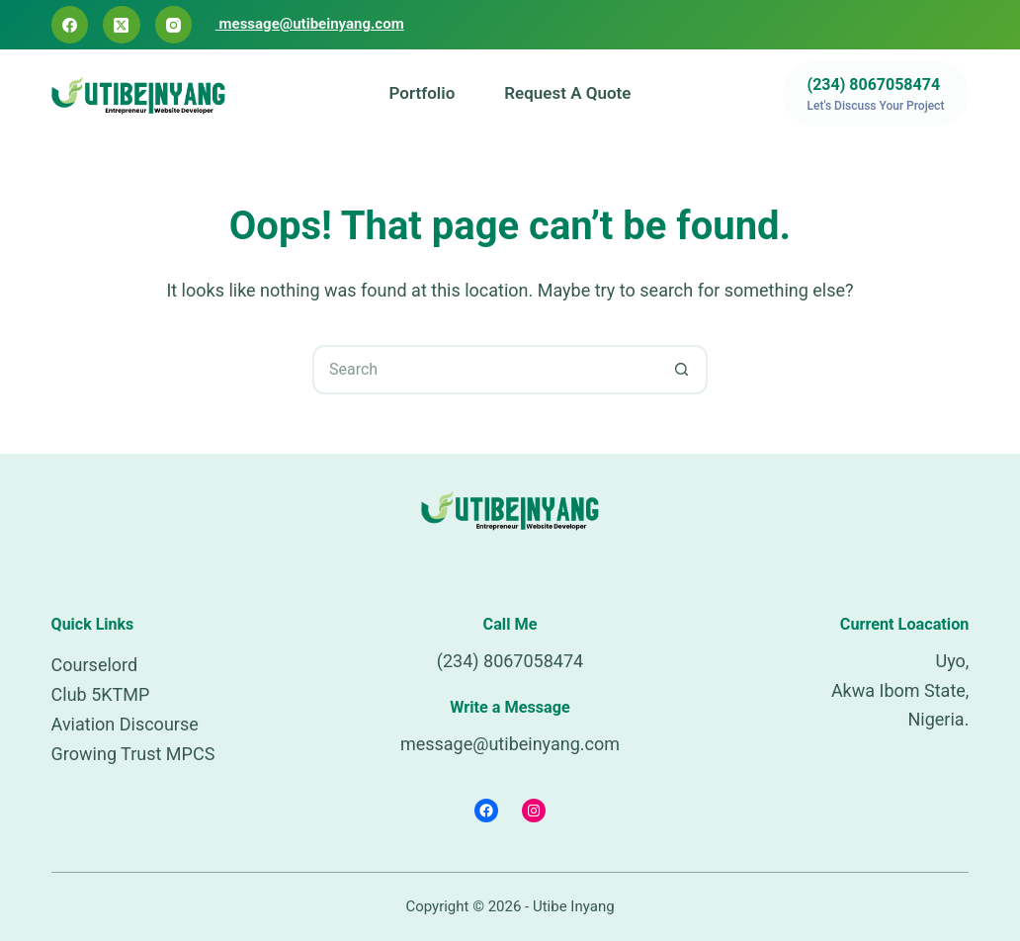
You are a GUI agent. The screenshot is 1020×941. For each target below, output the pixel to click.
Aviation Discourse (125, 724)
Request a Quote (567, 93)
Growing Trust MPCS (133, 753)
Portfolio (422, 93)
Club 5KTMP (100, 694)
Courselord (94, 664)
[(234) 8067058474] (876, 94)
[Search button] (683, 369)
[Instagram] (174, 24)
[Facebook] (70, 24)
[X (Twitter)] (121, 24)
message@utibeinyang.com (309, 24)
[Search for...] (485, 369)
